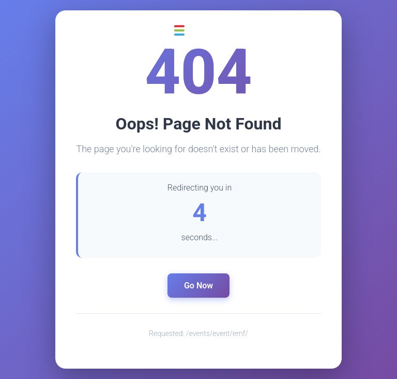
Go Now (198, 285)
